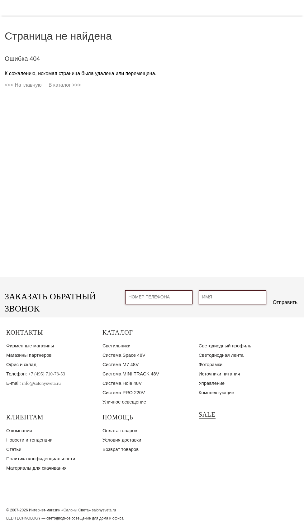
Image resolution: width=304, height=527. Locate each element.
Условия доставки (121, 439)
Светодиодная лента (221, 355)
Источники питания (219, 373)
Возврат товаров (120, 449)
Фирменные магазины (30, 345)
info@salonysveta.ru (41, 383)
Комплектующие (216, 392)
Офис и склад (21, 364)
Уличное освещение (124, 401)
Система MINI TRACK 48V (130, 373)
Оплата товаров (119, 430)
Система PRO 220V (123, 392)
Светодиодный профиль (225, 345)
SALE (207, 414)
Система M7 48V (120, 364)
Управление (212, 383)
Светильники (116, 345)
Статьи (13, 449)
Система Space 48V (123, 355)
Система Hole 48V (122, 383)
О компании (19, 430)
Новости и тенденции (29, 439)
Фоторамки (210, 364)
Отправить (285, 302)
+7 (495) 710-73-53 (46, 373)
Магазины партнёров (28, 355)
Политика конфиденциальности (40, 458)
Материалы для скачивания (36, 468)
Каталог (117, 332)
